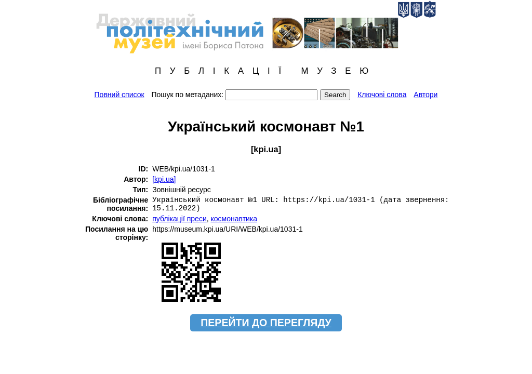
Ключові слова (381, 94)
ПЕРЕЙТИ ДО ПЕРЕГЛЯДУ (266, 322)
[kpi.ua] (164, 179)
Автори (425, 94)
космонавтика (234, 219)
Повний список (119, 94)
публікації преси (179, 219)
